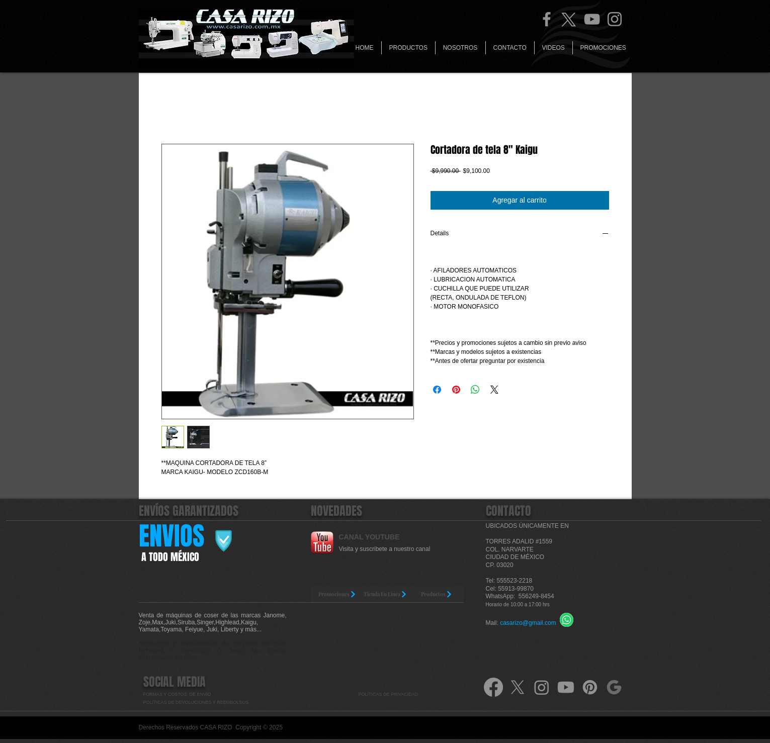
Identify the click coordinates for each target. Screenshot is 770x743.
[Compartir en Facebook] (437, 390)
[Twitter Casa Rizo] (569, 19)
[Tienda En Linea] (385, 594)
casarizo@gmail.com (528, 622)
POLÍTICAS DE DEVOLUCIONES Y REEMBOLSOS (196, 702)
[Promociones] (338, 594)
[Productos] (437, 594)
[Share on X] (494, 390)
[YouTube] (592, 19)
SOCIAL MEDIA (174, 682)
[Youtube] (565, 687)
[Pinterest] (590, 687)
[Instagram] (614, 19)
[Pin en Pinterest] (456, 390)
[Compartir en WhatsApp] (475, 390)
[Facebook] (546, 19)
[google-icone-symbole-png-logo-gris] (614, 687)
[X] (517, 687)
